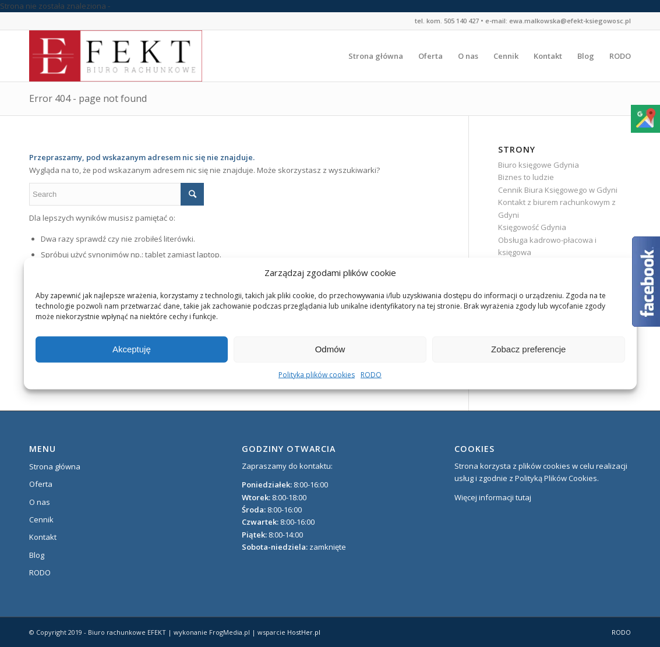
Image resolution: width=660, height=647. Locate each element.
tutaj (523, 497)
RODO (371, 375)
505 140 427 (461, 20)
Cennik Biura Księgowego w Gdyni (557, 190)
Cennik (41, 519)
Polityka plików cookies (316, 375)
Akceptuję (131, 349)
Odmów (330, 349)
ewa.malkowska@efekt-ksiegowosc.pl (570, 20)
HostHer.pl (303, 632)
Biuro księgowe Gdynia (538, 165)
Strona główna (54, 466)
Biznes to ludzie (526, 177)
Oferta (40, 484)
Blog (36, 555)
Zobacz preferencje (528, 349)
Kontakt (43, 537)
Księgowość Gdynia (532, 227)
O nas (39, 502)
